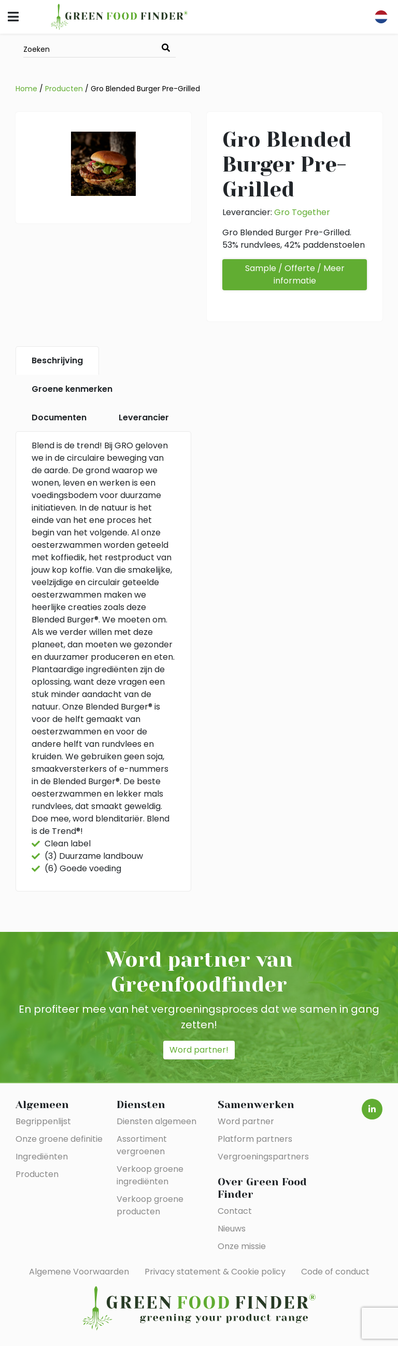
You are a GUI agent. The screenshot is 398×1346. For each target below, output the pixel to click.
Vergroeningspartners (263, 1157)
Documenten (59, 417)
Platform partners (255, 1139)
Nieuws (232, 1229)
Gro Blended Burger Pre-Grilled (145, 88)
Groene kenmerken (72, 389)
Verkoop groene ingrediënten (150, 1175)
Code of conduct (335, 1272)
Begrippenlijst (43, 1121)
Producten (64, 88)
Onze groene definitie (59, 1139)
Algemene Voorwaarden (79, 1272)
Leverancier (144, 417)
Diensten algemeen (156, 1121)
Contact (235, 1211)
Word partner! (199, 1050)
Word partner (246, 1121)
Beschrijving (57, 360)
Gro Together (302, 212)
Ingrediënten (42, 1157)
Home (26, 88)
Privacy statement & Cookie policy (215, 1272)
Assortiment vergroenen (142, 1145)
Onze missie (242, 1246)
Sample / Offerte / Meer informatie (295, 274)
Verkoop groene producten (150, 1205)
